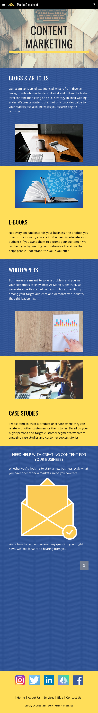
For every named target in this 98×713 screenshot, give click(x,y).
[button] (4, 4)
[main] (49, 38)
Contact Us (73, 697)
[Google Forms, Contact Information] (49, 614)
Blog (60, 697)
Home (21, 697)
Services (49, 697)
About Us (34, 697)
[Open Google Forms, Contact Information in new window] (84, 565)
